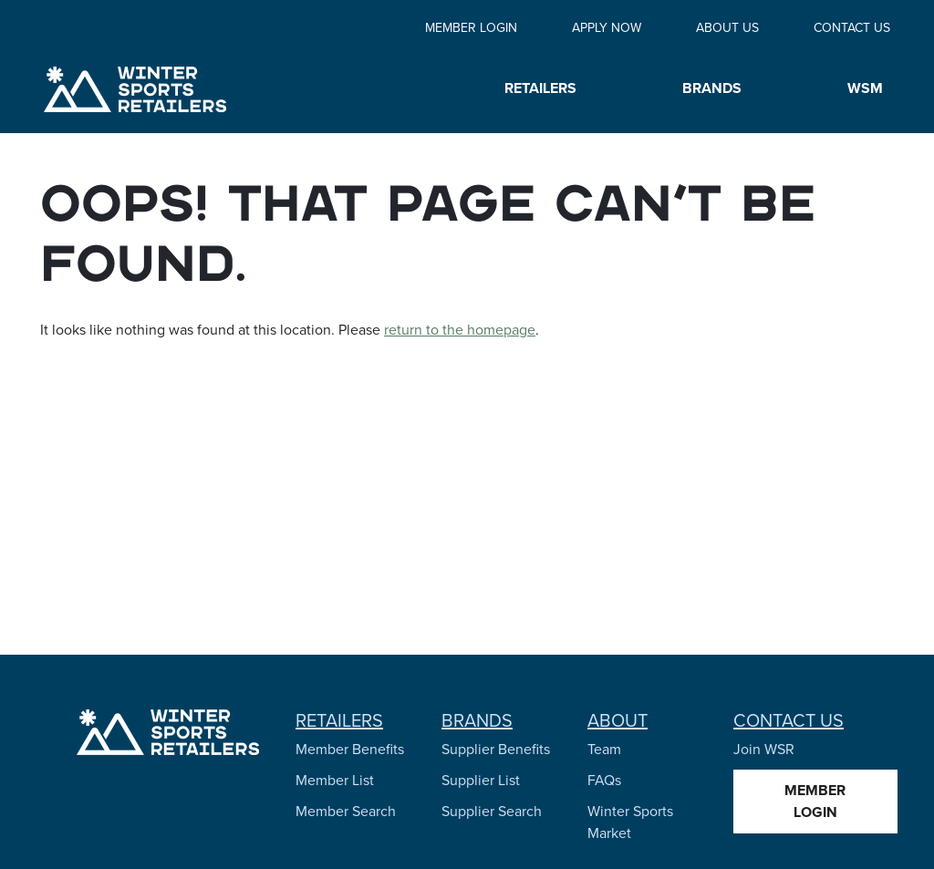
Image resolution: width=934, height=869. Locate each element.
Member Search (346, 811)
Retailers (339, 720)
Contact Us (852, 27)
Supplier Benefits (495, 749)
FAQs (604, 780)
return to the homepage (459, 329)
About (617, 720)
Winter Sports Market (630, 822)
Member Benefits (350, 749)
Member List (335, 780)
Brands (477, 720)
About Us (727, 27)
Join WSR (763, 749)
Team (604, 749)
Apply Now (606, 27)
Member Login (471, 27)
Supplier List (480, 780)
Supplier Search (491, 811)
